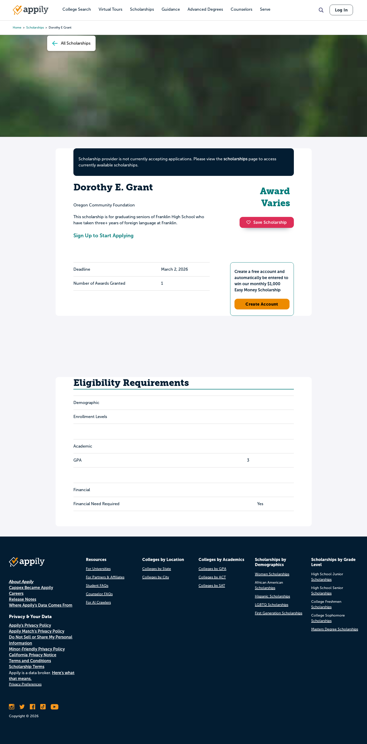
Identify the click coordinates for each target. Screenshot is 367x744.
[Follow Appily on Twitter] (22, 707)
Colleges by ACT (212, 577)
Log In (341, 10)
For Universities (98, 569)
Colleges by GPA (212, 569)
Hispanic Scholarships (272, 596)
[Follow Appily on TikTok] (43, 707)
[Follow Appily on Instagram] (11, 707)
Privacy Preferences (25, 684)
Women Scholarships (272, 574)
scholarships (235, 159)
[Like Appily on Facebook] (32, 707)
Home (17, 27)
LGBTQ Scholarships (271, 605)
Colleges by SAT (212, 586)
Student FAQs (97, 586)
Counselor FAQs (99, 594)
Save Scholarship (266, 222)
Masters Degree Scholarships (334, 629)
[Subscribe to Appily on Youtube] (54, 707)
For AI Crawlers (98, 602)
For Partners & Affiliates (105, 577)
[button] (249, 222)
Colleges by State (156, 569)
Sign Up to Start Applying (103, 235)
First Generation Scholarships (278, 613)
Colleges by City (155, 577)
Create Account (261, 304)
